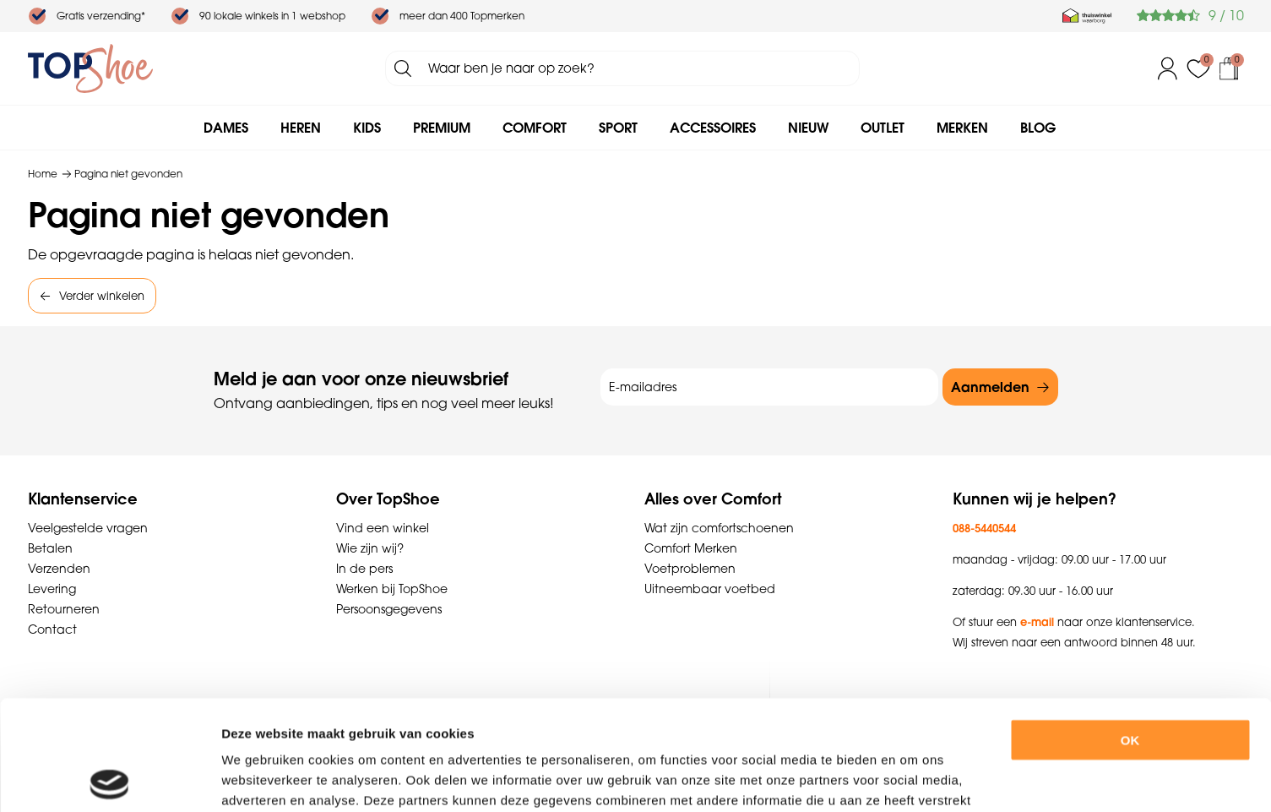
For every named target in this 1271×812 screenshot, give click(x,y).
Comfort (534, 127)
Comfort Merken (690, 548)
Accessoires (713, 127)
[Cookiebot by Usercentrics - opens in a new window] (109, 779)
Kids (367, 127)
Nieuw (808, 127)
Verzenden (59, 568)
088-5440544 (984, 528)
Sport (618, 127)
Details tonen (928, 778)
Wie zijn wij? (370, 548)
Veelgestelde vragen (88, 528)
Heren (300, 127)
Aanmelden (990, 387)
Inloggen (1168, 68)
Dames (226, 127)
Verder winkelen (101, 295)
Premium (441, 127)
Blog (1038, 127)
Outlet (882, 127)
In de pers (364, 568)
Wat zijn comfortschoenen (719, 528)
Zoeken (403, 68)
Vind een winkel (382, 528)
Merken (962, 127)
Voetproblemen (690, 568)
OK (1130, 630)
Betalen (50, 548)
